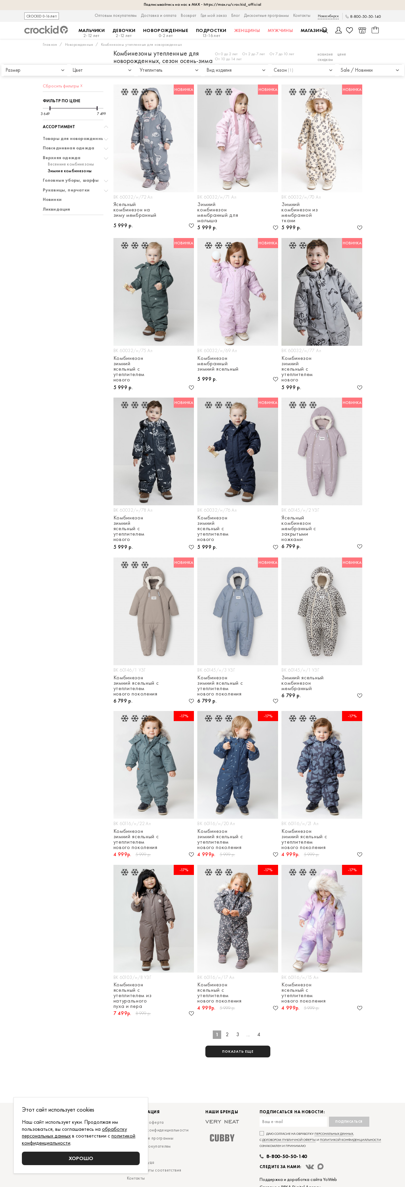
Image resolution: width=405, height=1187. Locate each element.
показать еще (238, 1051)
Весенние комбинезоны (71, 145)
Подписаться (349, 1121)
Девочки (123, 33)
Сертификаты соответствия (154, 1170)
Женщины (247, 30)
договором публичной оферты (289, 1140)
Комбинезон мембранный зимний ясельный (218, 363)
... (248, 1034)
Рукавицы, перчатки (66, 171)
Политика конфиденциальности (158, 1130)
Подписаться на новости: (292, 1112)
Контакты (301, 15)
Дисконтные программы (266, 15)
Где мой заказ (214, 15)
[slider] (49, 89)
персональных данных (333, 1133)
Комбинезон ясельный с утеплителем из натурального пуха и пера (132, 995)
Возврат (188, 15)
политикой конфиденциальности (350, 1140)
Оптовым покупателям (116, 15)
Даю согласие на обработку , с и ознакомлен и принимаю (320, 1139)
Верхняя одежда (62, 138)
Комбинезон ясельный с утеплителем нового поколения (219, 993)
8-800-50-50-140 (365, 16)
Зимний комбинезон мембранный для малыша (217, 212)
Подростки (211, 33)
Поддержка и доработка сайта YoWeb (298, 1179)
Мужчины (280, 30)
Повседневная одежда (69, 129)
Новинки (52, 180)
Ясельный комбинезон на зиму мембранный (135, 210)
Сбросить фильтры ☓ (62, 67)
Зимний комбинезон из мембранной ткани (299, 212)
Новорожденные (165, 33)
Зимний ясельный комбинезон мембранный (302, 683)
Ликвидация (56, 190)
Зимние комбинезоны (70, 151)
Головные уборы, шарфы (71, 161)
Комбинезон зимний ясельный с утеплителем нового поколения (129, 369)
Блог (235, 15)
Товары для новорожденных (75, 119)
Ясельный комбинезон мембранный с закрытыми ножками (298, 528)
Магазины (314, 30)
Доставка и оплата (158, 15)
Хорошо (81, 1158)
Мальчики (91, 33)
